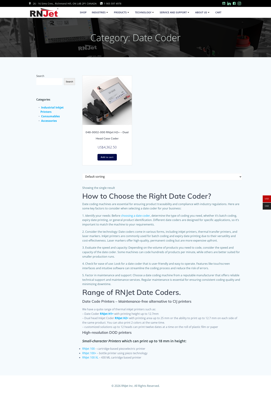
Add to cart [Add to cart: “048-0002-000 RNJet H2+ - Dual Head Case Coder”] (107, 157)
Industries (100, 12)
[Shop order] (162, 176)
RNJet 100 (88, 349)
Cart (219, 12)
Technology (145, 12)
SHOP (83, 12)
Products (122, 12)
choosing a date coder (135, 216)
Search (41, 75)
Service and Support (175, 12)
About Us (202, 12)
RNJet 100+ (89, 353)
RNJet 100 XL (90, 358)
